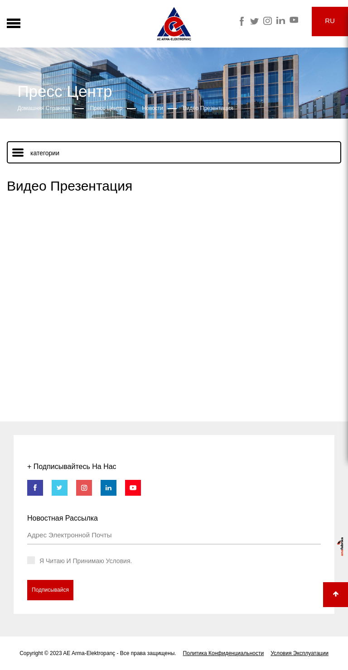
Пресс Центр (106, 108)
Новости (152, 108)
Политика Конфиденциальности (223, 653)
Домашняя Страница (43, 108)
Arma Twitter (254, 21)
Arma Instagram (267, 21)
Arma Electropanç (174, 24)
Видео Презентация (208, 108)
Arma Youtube (294, 20)
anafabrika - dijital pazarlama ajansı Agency (340, 546)
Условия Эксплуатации (300, 653)
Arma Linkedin (280, 20)
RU (330, 20)
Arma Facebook (241, 21)
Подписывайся (50, 590)
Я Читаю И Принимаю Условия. (85, 561)
